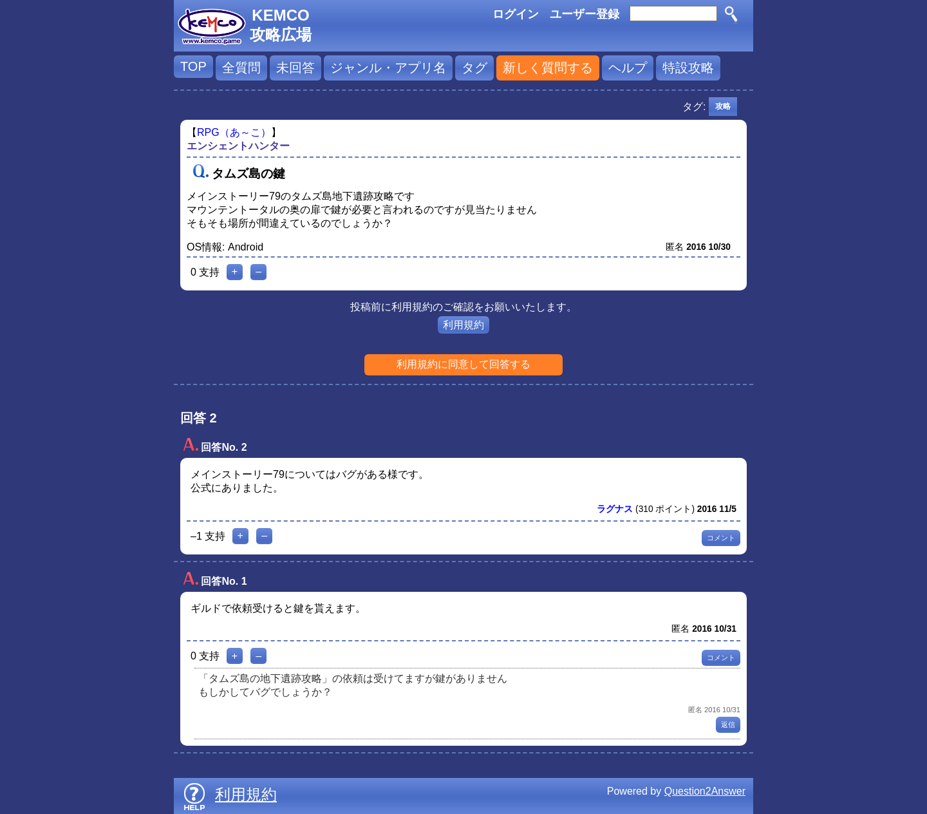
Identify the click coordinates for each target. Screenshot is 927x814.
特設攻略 (688, 68)
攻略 (723, 106)
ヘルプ (627, 68)
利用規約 (463, 324)
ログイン (515, 14)
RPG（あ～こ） (234, 132)
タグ (474, 68)
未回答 (295, 68)
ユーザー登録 (584, 14)
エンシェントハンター (238, 145)
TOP (193, 66)
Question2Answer (704, 791)
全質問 (241, 68)
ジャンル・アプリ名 (388, 68)
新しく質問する (548, 68)
